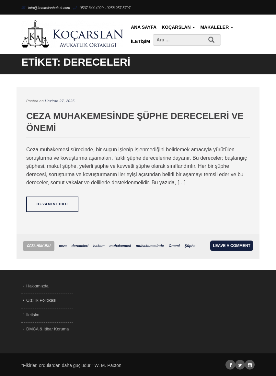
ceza (63, 246)
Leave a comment (231, 245)
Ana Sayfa (143, 27)
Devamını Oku (52, 204)
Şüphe (190, 246)
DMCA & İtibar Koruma (47, 329)
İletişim (140, 41)
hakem (99, 246)
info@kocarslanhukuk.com (45, 8)
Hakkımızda (37, 286)
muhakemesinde (150, 246)
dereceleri (80, 246)
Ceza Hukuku (39, 246)
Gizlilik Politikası (41, 300)
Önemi (174, 246)
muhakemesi (120, 246)
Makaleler (216, 27)
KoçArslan (178, 27)
